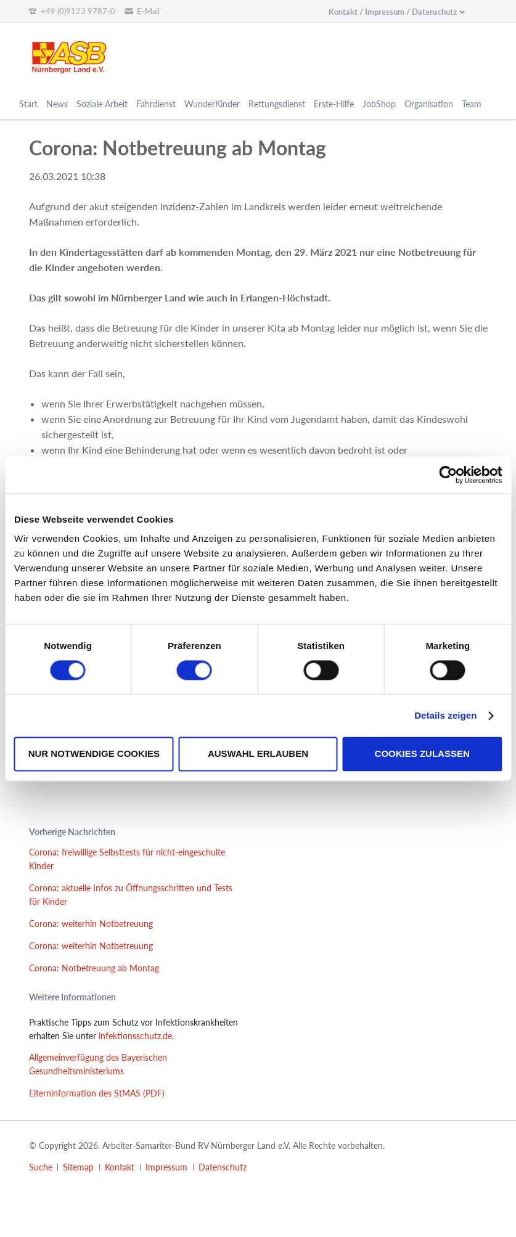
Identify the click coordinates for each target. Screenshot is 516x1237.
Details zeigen (445, 715)
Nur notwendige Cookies (94, 754)
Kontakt (119, 1167)
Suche (40, 1167)
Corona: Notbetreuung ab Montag (94, 968)
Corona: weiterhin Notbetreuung (91, 923)
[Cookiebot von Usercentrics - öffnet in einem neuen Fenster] (448, 474)
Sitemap (78, 1167)
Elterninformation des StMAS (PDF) (97, 1093)
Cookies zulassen (422, 754)
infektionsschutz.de (135, 1036)
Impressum (166, 1167)
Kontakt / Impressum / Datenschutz (393, 12)
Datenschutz (223, 1167)
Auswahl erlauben (258, 754)
